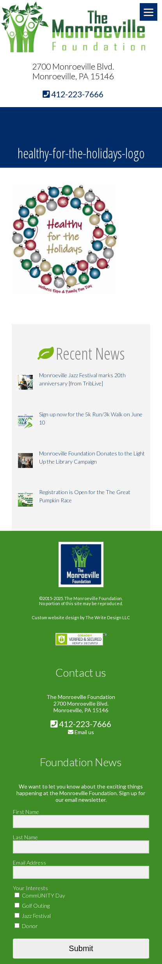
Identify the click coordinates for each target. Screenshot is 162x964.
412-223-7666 (80, 724)
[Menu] (148, 12)
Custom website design (55, 617)
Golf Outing (32, 905)
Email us (84, 732)
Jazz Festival (32, 915)
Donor (26, 926)
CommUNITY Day (39, 895)
